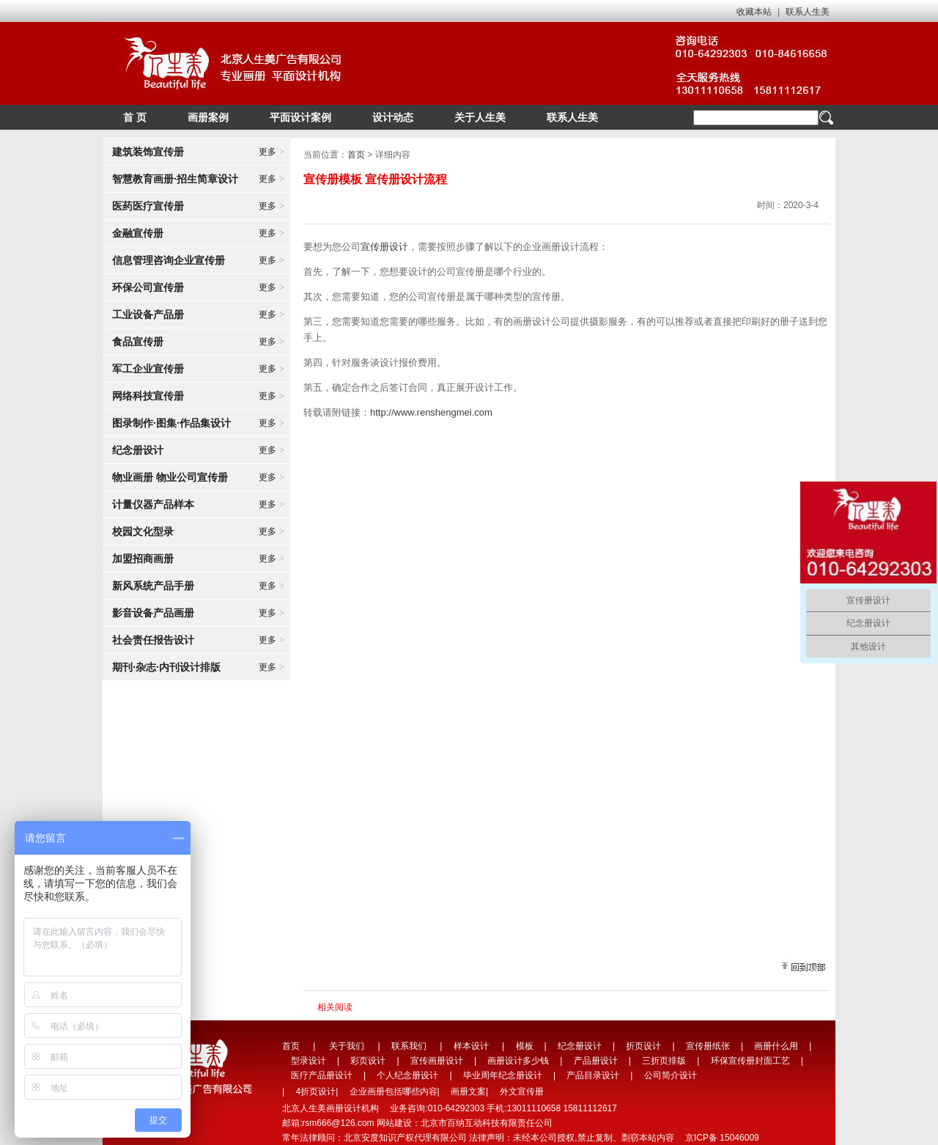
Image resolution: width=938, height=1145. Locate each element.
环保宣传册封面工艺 (750, 1061)
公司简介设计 (670, 1075)
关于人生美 (480, 117)
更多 (271, 152)
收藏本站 (754, 12)
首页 (356, 155)
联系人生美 (808, 12)
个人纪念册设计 (407, 1075)
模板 (524, 1046)
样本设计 (471, 1046)
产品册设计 (596, 1061)
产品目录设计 (592, 1075)
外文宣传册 (522, 1091)
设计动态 (392, 117)
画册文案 (468, 1091)
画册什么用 (776, 1046)
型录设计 (308, 1061)
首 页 (135, 117)
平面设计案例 (300, 117)
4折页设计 (315, 1091)
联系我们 (408, 1046)
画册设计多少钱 (518, 1061)
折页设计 (643, 1046)
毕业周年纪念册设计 (502, 1075)
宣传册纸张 (708, 1046)
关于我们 (346, 1046)
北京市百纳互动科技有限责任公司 (487, 1123)
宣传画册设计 (436, 1061)
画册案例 (208, 117)
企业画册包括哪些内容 (393, 1091)
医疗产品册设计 (321, 1075)
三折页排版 (664, 1061)
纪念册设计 (580, 1046)
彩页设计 (367, 1061)
